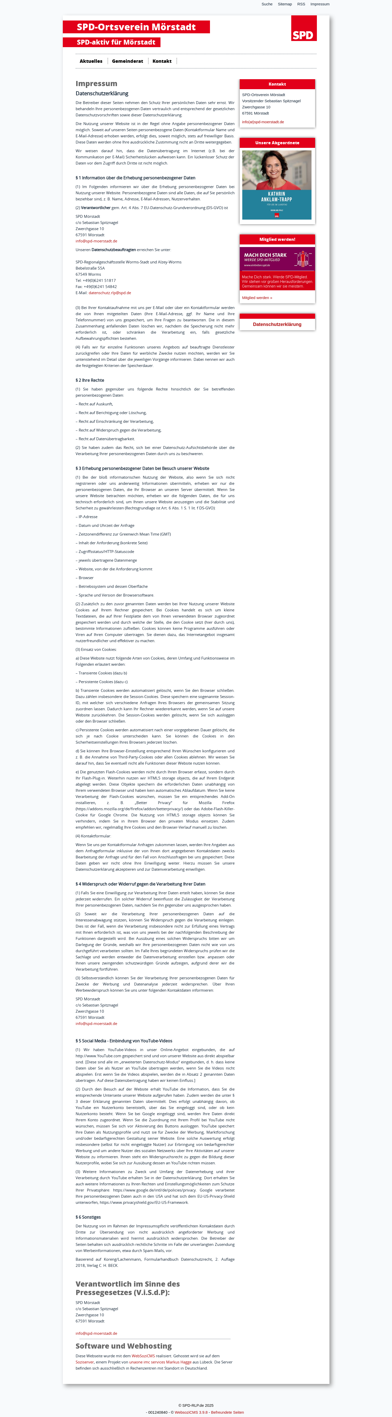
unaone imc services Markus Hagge (160, 1361)
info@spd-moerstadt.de (96, 240)
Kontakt (162, 61)
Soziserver (85, 1361)
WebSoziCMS (143, 1355)
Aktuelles (91, 61)
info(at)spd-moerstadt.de (263, 122)
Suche (267, 4)
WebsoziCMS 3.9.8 (191, 1412)
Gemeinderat (127, 61)
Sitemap (285, 4)
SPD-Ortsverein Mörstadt (136, 26)
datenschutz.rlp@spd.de (110, 292)
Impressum (319, 4)
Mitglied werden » (257, 297)
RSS (301, 4)
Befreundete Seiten (227, 1412)
